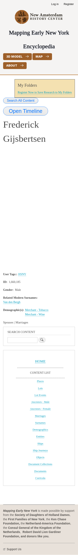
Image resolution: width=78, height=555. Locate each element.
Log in (54, 4)
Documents (40, 471)
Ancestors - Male (40, 402)
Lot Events (40, 395)
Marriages (40, 415)
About (11, 65)
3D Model (14, 56)
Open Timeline (25, 111)
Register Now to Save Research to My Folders (45, 92)
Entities (40, 436)
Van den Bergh (11, 302)
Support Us (14, 549)
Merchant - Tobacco (36, 310)
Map (39, 56)
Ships (40, 443)
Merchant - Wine (35, 314)
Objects (40, 457)
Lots (40, 388)
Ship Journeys (40, 450)
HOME (40, 361)
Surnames (40, 422)
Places (40, 381)
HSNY (22, 274)
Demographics (40, 429)
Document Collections (40, 464)
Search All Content (21, 100)
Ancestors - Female (40, 408)
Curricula (40, 478)
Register (69, 4)
